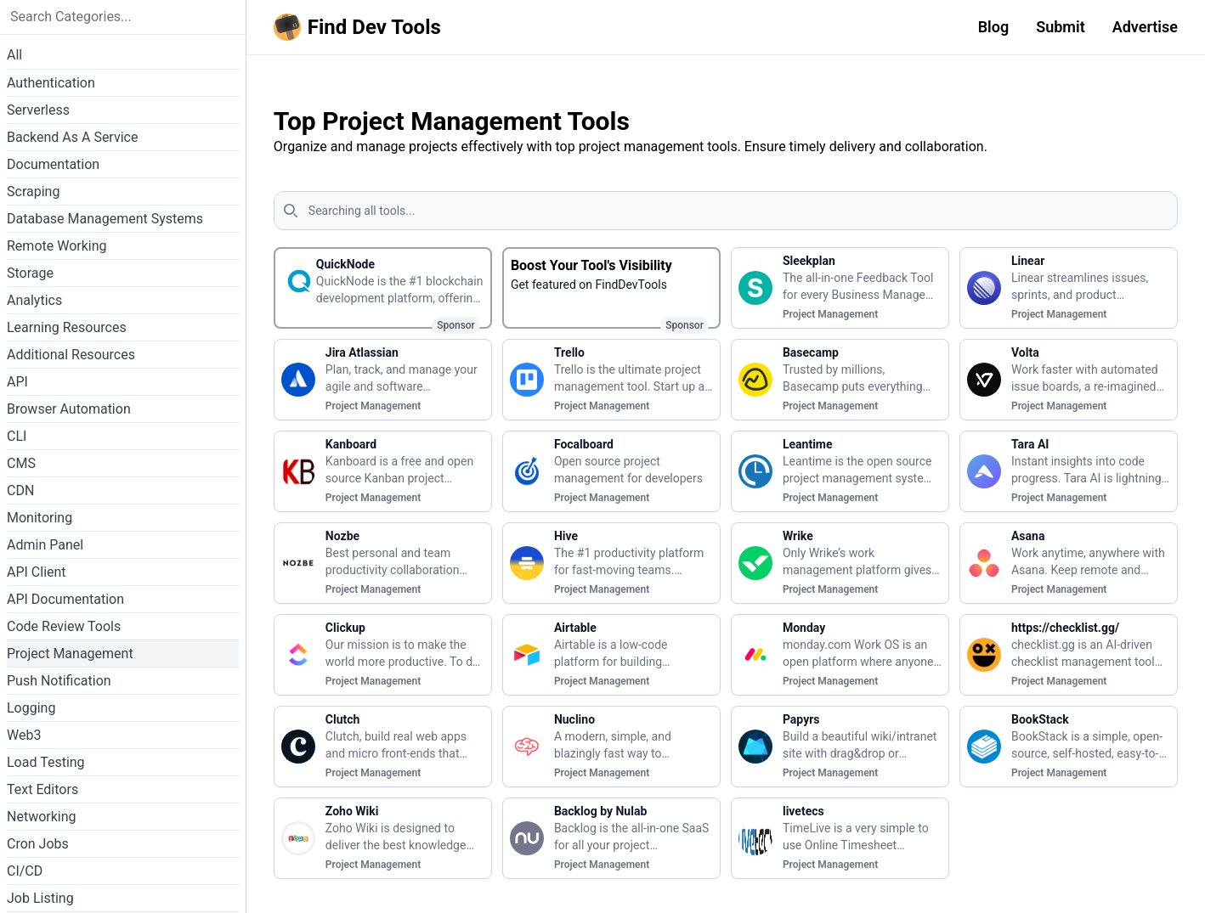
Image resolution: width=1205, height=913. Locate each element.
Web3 (24, 735)
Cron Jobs (38, 844)
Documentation (53, 164)
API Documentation (65, 599)
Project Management (70, 653)
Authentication (51, 83)
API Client (36, 572)
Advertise (1145, 27)
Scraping (33, 191)
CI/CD (24, 871)
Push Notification (59, 681)
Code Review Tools (64, 626)
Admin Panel (45, 545)
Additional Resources (71, 355)
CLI (16, 436)
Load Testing (46, 762)
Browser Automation (69, 409)
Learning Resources (67, 327)
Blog (994, 27)
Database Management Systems (105, 219)
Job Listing (40, 898)
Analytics (34, 300)
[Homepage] (361, 27)
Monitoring (39, 518)
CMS (21, 463)
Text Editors (42, 789)
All (14, 55)
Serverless (38, 110)
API (17, 382)
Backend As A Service (72, 137)
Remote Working (57, 246)
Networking (41, 817)
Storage (30, 273)
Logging (31, 708)
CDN (20, 490)
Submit (1060, 27)
